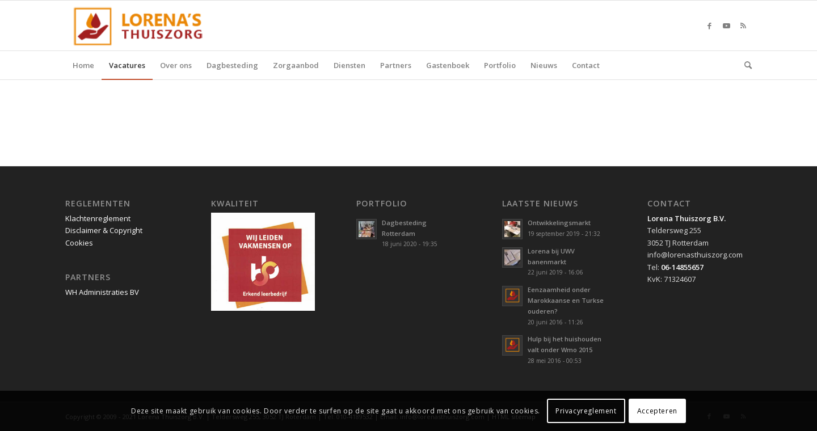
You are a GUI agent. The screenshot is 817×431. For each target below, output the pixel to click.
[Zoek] (744, 65)
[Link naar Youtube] (726, 25)
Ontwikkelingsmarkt (559, 222)
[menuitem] (83, 65)
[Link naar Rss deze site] (743, 25)
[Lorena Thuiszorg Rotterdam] (143, 25)
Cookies (79, 243)
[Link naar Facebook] (709, 25)
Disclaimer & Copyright (103, 230)
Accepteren (657, 411)
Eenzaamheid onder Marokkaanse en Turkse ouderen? (566, 300)
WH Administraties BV (102, 292)
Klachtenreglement (97, 218)
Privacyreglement (586, 411)
